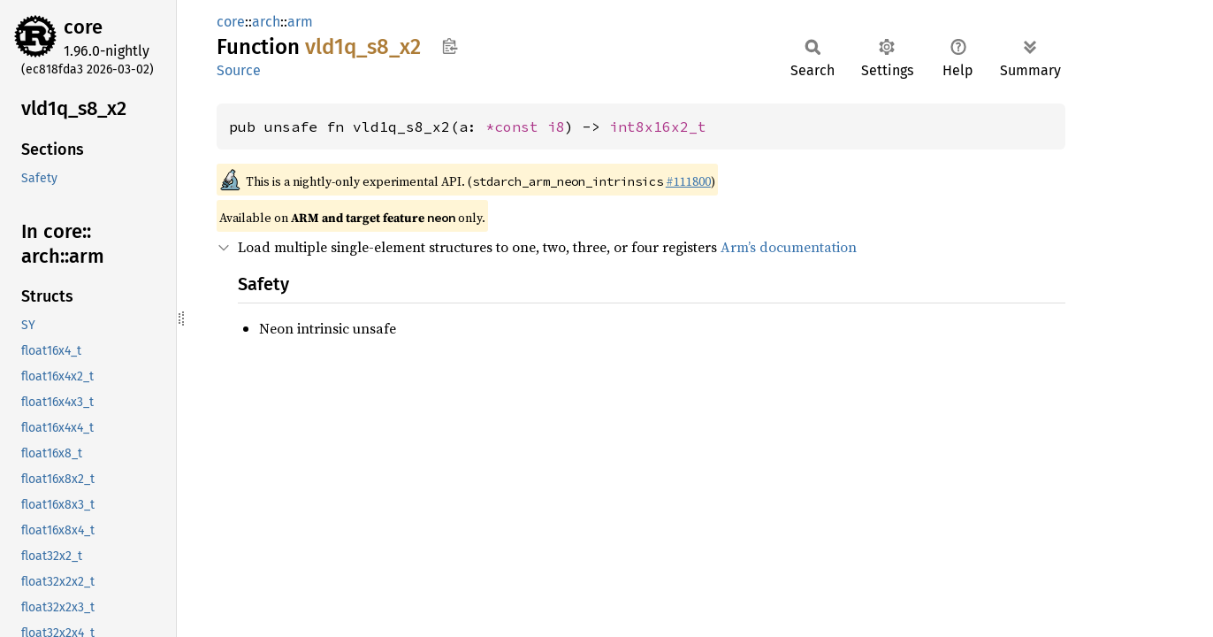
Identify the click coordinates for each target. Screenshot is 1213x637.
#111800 (688, 181)
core (83, 27)
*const (516, 126)
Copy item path (449, 46)
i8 (556, 126)
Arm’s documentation (789, 247)
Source (239, 70)
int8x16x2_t (657, 126)
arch (266, 21)
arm (300, 21)
